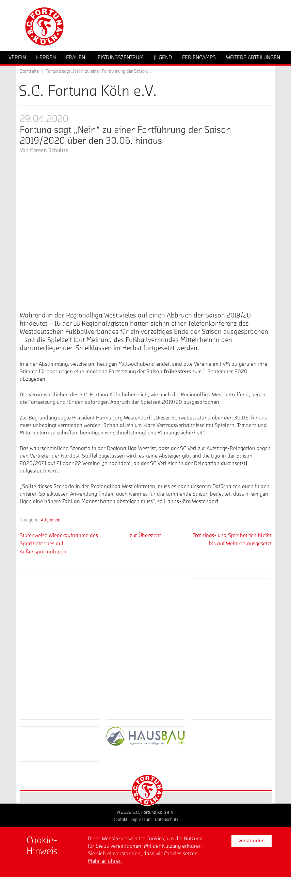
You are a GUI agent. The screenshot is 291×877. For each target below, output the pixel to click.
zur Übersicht (145, 535)
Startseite (29, 71)
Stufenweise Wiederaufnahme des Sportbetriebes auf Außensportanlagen (59, 543)
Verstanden (251, 840)
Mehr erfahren (105, 861)
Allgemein (50, 520)
